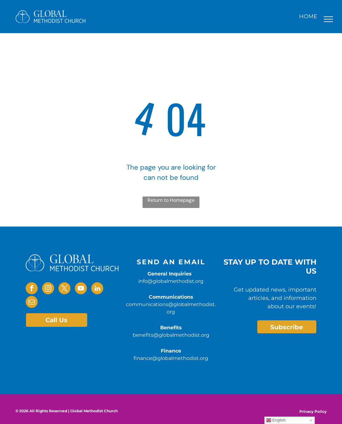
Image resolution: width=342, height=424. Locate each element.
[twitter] (64, 289)
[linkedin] (97, 289)
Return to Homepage (171, 200)
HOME (308, 16)
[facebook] (32, 289)
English (276, 420)
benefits (143, 366)
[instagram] (48, 289)
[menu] (328, 19)
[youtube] (81, 289)
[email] (32, 302)
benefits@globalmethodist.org (171, 335)
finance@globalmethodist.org (171, 358)
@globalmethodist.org (181, 366)
